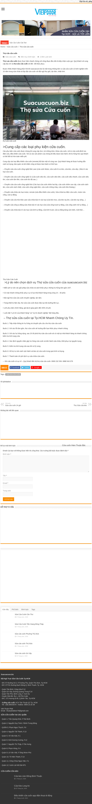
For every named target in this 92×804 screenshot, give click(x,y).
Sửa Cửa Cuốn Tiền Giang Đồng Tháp (29, 624)
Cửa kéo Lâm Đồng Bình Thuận (28, 776)
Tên (5, 476)
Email (5, 483)
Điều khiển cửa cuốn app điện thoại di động (33, 795)
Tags (33, 609)
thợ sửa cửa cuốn (13, 374)
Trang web (7, 491)
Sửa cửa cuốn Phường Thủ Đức (27, 634)
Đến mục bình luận (28, 57)
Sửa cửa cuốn (12, 47)
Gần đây (5, 609)
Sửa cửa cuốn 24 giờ (17, 404)
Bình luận (7, 454)
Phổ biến (15, 609)
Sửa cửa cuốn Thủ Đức (23, 643)
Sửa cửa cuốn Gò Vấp (23, 653)
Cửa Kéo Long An (22, 786)
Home (2, 47)
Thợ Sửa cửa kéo (74, 404)
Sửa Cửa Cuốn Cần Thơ (18, 43)
